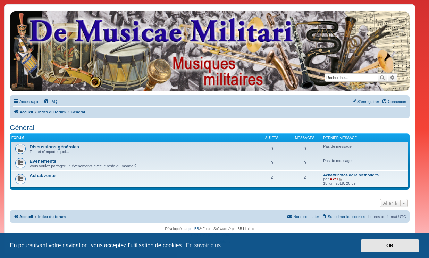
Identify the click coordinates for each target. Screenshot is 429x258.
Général (22, 127)
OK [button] (390, 245)
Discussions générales (54, 147)
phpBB (193, 229)
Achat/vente (43, 175)
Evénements (43, 161)
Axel (334, 179)
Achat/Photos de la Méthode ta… (352, 175)
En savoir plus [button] (203, 245)
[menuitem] (50, 101)
